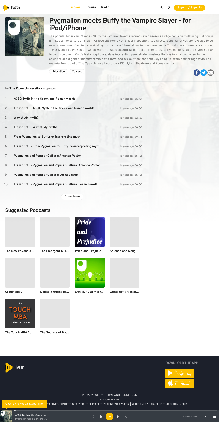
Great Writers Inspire (125, 292)
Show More (72, 197)
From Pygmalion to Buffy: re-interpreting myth (47, 137)
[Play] (109, 416)
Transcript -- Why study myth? (35, 127)
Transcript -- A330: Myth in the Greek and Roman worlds (54, 108)
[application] (109, 416)
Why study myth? (26, 118)
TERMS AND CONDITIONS (121, 395)
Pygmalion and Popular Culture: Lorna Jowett (46, 175)
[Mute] (206, 416)
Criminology (13, 292)
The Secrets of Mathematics (60, 332)
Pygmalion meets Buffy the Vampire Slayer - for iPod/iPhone (46, 418)
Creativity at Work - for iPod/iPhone (101, 292)
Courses (77, 71)
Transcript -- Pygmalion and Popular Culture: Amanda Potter (57, 165)
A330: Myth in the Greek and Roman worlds (39, 415)
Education (58, 71)
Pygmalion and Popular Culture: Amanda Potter (47, 156)
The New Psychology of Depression (30, 251)
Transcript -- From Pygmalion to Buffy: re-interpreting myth (56, 146)
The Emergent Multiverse (58, 251)
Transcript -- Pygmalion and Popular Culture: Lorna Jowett (56, 184)
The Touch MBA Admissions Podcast (30, 332)
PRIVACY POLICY (92, 395)
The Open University (24, 88)
